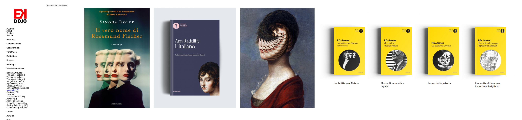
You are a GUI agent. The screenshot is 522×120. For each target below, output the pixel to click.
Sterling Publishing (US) (17, 105)
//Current (10, 29)
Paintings (11, 64)
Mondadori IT (12, 90)
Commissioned (14, 43)
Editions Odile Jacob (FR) (18, 88)
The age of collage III (16, 75)
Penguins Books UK (15, 81)
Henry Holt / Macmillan (17, 103)
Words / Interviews (15, 69)
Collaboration (13, 48)
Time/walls (12, 52)
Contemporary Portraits (17, 107)
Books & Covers (14, 73)
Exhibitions (12, 56)
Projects (10, 60)
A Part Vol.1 (12, 99)
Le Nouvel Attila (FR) (16, 86)
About (9, 31)
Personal (11, 39)
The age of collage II (16, 79)
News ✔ (10, 35)
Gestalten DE (12, 92)
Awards (10, 116)
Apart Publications (15, 101)
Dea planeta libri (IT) (16, 97)
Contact (10, 33)
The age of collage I (15, 77)
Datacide (10, 94)
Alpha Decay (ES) (14, 83)
